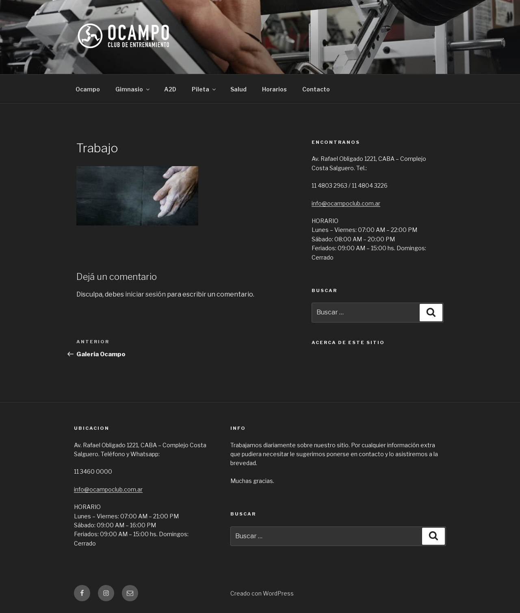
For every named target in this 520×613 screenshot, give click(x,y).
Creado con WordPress (262, 593)
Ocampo (88, 89)
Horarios (274, 89)
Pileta (204, 89)
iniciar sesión (145, 294)
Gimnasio (133, 89)
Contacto (316, 89)
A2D (170, 89)
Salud (238, 89)
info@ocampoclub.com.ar (346, 203)
